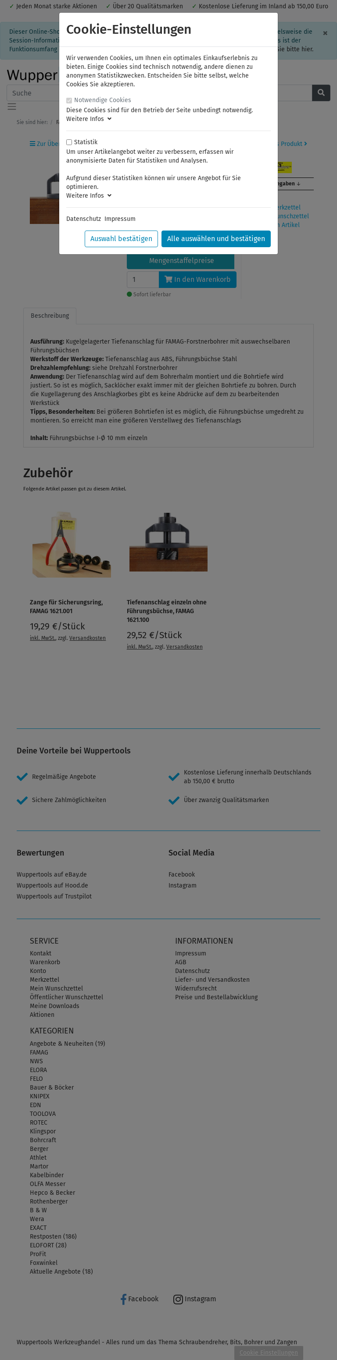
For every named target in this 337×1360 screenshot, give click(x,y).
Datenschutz (83, 219)
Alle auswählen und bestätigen (216, 238)
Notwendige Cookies (102, 100)
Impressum (120, 219)
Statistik (85, 142)
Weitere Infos (88, 119)
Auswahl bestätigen (121, 238)
